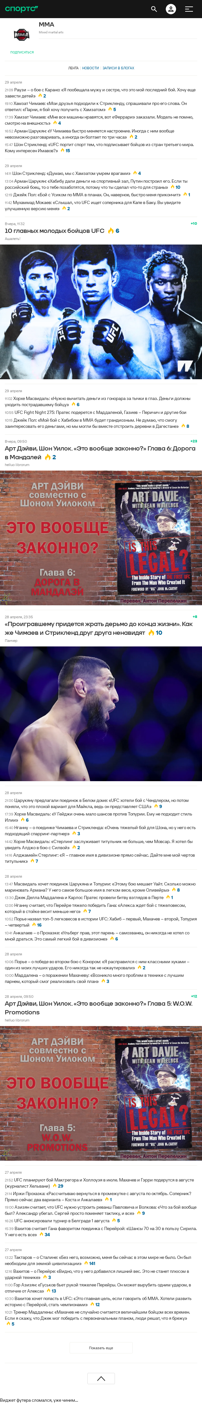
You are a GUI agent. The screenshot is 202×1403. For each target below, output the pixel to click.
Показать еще (101, 1347)
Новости (90, 68)
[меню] (189, 9)
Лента (73, 68)
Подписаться (22, 52)
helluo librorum (17, 464)
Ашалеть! (12, 238)
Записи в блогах (118, 68)
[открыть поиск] (154, 9)
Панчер (11, 640)
